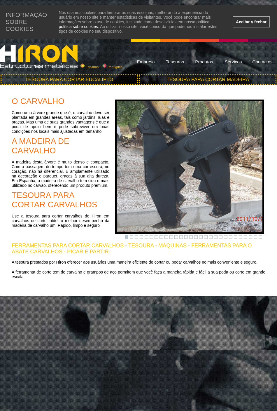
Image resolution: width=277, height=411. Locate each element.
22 (230, 237)
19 (216, 237)
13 (186, 237)
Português (112, 67)
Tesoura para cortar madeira (207, 79)
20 (220, 237)
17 (206, 237)
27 (255, 237)
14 (191, 237)
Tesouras (175, 61)
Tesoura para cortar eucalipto (69, 79)
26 (250, 237)
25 (245, 237)
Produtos (204, 61)
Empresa (146, 61)
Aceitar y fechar (251, 22)
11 (176, 237)
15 (196, 237)
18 (211, 237)
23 (235, 237)
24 (240, 237)
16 (201, 237)
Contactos (262, 61)
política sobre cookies (78, 26)
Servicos (233, 61)
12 (181, 237)
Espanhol (89, 67)
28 (260, 237)
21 (225, 237)
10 (171, 237)
